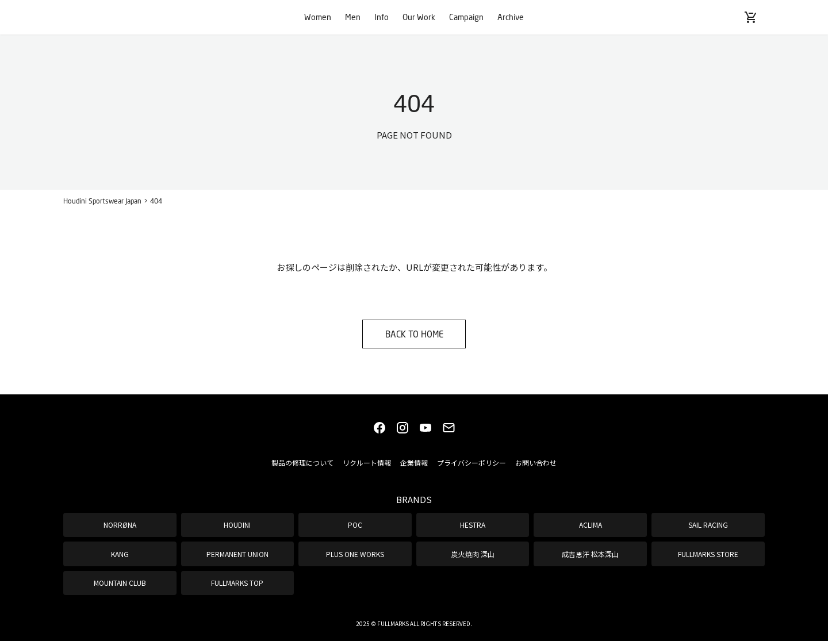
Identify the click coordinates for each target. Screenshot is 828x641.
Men (353, 17)
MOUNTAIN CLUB (120, 583)
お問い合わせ (536, 462)
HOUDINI (237, 524)
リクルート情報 (367, 462)
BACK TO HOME (414, 334)
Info (381, 17)
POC (355, 524)
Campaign (466, 17)
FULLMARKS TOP (237, 583)
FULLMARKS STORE (708, 554)
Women (317, 17)
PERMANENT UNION (237, 554)
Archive (510, 17)
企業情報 (414, 462)
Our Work (418, 17)
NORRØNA (119, 524)
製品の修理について (302, 462)
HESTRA (472, 524)
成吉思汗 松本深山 (590, 554)
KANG (120, 554)
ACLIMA (590, 524)
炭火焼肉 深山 (472, 554)
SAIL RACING (708, 524)
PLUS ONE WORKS (355, 554)
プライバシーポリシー (471, 462)
